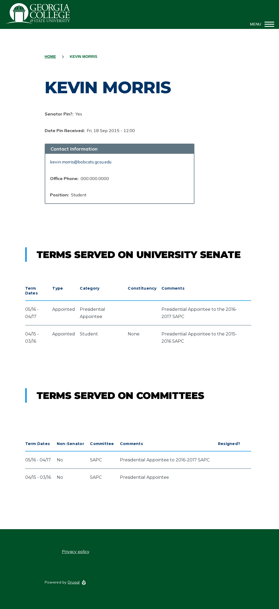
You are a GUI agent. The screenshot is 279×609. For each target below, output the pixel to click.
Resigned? (229, 443)
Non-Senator (70, 443)
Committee (102, 443)
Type (57, 288)
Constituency (142, 288)
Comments (172, 288)
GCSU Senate (38, 13)
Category (89, 288)
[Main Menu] (260, 24)
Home (50, 56)
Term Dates (31, 291)
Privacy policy (75, 551)
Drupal (74, 582)
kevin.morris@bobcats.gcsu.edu (80, 162)
